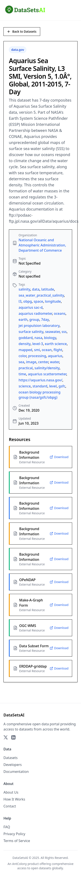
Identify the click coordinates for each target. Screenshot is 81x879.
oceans (59, 313)
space (38, 301)
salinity (24, 289)
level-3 (37, 343)
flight (58, 349)
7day (45, 319)
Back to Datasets (22, 31)
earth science (56, 343)
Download (59, 457)
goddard (26, 337)
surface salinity (31, 331)
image (31, 362)
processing (37, 355)
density (24, 343)
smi (37, 349)
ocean (47, 349)
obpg (27, 301)
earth (23, 319)
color (22, 355)
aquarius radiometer (35, 313)
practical (26, 368)
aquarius (55, 355)
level (53, 386)
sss (64, 331)
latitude (47, 289)
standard (40, 386)
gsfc (62, 386)
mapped (25, 349)
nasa (38, 337)
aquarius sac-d (31, 307)
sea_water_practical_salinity (41, 295)
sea (21, 362)
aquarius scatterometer (47, 374)
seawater (52, 331)
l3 (20, 301)
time (22, 374)
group (34, 319)
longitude (53, 301)
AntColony (19, 864)
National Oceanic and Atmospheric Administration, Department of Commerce (42, 245)
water (54, 362)
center (43, 362)
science (25, 386)
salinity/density (47, 368)
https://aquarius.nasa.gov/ (40, 380)
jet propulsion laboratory (39, 325)
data (35, 289)
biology (50, 337)
